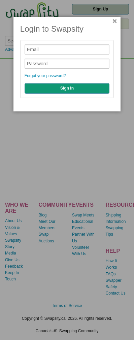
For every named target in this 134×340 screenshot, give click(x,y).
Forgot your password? (45, 75)
